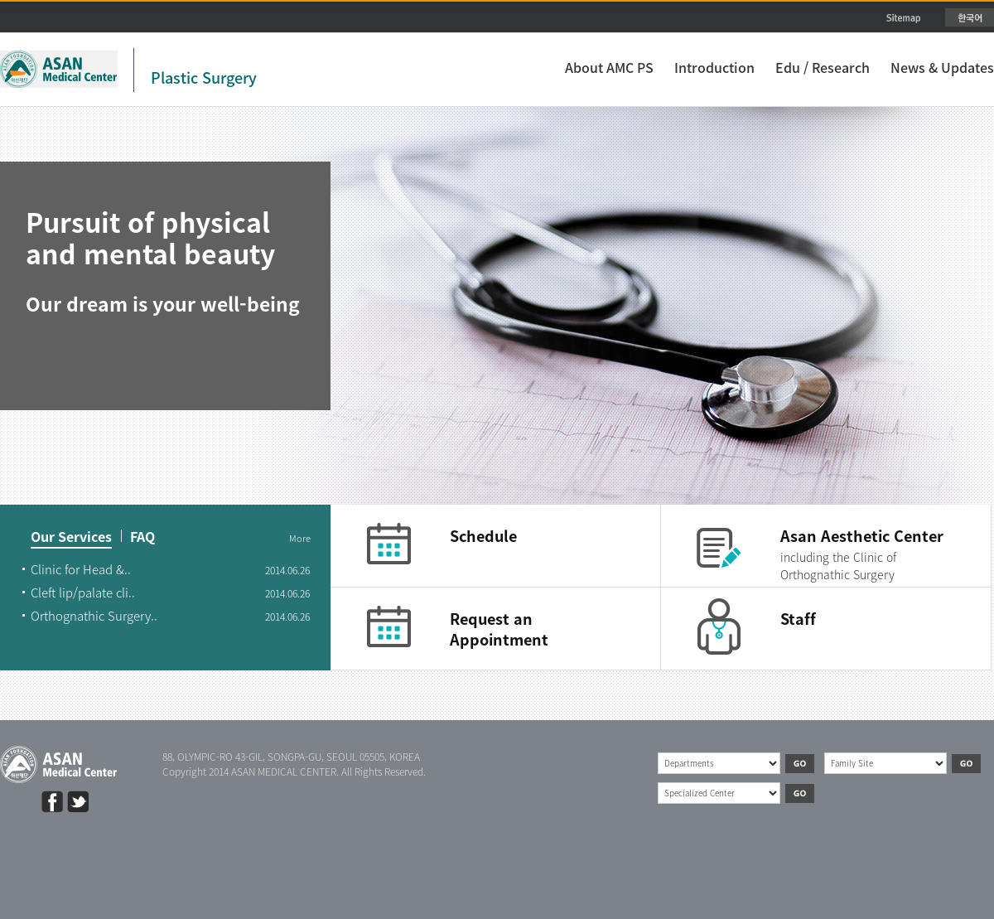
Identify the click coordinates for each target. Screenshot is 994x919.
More (300, 538)
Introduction (714, 67)
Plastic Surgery (204, 77)
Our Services (71, 538)
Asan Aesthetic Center (861, 535)
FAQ (142, 538)
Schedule (483, 535)
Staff (798, 618)
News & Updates (942, 67)
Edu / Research (822, 67)
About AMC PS (609, 67)
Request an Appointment (499, 629)
